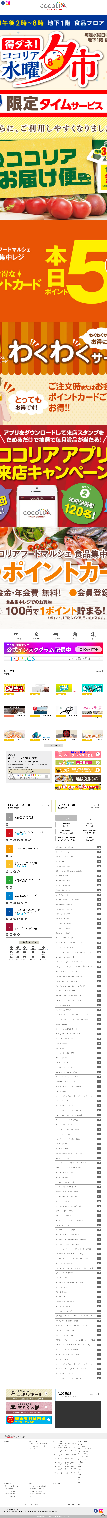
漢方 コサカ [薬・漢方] (78, 1225)
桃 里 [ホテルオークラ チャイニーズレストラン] (78, 1034)
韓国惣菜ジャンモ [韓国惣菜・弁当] (78, 847)
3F (80, 1472)
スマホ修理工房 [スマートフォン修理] (78, 1244)
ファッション (82, 1446)
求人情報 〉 (58, 1483)
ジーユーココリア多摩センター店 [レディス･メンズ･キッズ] (78, 1096)
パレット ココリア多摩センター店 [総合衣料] (78, 1115)
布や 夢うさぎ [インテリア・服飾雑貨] (78, 1191)
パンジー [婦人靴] (78, 1144)
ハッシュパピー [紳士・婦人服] (78, 1053)
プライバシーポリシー (35, 1496)
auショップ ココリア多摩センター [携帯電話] (78, 1220)
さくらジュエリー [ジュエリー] (78, 1125)
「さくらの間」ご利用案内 (37, 1488)
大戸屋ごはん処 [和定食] (78, 1010)
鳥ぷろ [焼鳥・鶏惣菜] (78, 890)
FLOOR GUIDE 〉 (60, 1441)
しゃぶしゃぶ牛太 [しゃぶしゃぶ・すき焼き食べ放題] (78, 1019)
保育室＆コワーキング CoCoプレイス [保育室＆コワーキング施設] (78, 1340)
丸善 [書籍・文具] (78, 1292)
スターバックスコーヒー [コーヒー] (78, 938)
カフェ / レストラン (84, 1456)
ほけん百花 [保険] (78, 1278)
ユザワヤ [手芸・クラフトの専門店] (78, 1196)
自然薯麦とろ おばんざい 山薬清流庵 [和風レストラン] (78, 995)
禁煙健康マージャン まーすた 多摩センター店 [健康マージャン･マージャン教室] (78, 1316)
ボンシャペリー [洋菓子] (78, 923)
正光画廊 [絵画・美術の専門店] (78, 1301)
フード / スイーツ (83, 1459)
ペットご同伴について (11, 1496)
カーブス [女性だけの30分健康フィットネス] (78, 1282)
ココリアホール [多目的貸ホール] (78, 1335)
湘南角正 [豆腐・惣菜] (78, 880)
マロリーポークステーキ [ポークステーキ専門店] (78, 976)
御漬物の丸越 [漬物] (78, 876)
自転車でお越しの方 (10, 1493)
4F (80, 1474)
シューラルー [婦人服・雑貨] (78, 1039)
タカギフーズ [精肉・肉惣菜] (78, 857)
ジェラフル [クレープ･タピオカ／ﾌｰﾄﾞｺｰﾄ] (78, 943)
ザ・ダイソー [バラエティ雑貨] (78, 1182)
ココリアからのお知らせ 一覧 (37, 1446)
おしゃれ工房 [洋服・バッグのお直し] (78, 1235)
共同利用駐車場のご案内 (11, 1488)
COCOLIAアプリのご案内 (36, 1491)
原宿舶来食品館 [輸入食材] (78, 904)
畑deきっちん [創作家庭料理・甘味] (78, 1029)
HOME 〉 (8, 1441)
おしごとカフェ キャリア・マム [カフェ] (78, 972)
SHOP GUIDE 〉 (84, 1441)
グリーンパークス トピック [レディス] (78, 1077)
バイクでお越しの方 (10, 1491)
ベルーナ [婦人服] (78, 1043)
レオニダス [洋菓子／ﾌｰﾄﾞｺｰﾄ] (78, 947)
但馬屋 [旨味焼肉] (78, 1024)
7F (80, 1482)
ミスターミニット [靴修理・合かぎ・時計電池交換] (78, 1239)
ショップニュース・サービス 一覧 (39, 1443)
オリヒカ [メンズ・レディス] (78, 1105)
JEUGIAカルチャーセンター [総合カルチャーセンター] (78, 1326)
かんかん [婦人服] (78, 1091)
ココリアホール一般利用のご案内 (38, 1486)
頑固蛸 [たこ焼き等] (78, 895)
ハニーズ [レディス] (78, 1101)
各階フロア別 (95, 807)
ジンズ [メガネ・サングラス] (78, 1158)
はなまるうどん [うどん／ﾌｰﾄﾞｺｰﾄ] (78, 957)
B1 (80, 1464)
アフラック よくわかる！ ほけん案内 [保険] (78, 1206)
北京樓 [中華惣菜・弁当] (78, 885)
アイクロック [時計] (78, 1148)
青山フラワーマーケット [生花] (78, 1230)
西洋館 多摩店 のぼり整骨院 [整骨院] (78, 1321)
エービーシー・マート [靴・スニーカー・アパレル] (78, 1163)
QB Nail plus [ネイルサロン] (78, 1211)
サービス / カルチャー (85, 1454)
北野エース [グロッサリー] (78, 852)
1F (80, 1467)
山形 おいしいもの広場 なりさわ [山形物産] (78, 871)
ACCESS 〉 (8, 1483)
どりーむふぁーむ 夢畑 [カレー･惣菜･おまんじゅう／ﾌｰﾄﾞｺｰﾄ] (78, 952)
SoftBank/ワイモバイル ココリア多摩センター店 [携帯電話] (78, 1249)
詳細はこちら (94, 1394)
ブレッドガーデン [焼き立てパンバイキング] (78, 1000)
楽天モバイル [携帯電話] (78, 1215)
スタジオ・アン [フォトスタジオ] (78, 1330)
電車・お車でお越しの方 (11, 1486)
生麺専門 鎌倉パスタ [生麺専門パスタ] (78, 981)
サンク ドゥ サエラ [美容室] (78, 1273)
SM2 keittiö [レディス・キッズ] (78, 1081)
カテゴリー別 (95, 805)
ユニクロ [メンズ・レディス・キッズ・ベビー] (78, 1110)
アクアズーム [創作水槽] (78, 1306)
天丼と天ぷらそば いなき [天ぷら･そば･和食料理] (78, 986)
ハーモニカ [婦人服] (78, 1062)
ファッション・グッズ (85, 1449)
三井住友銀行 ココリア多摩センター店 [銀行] (78, 1254)
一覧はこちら (99, 671)
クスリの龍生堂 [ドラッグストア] (78, 1287)
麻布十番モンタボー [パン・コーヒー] (78, 899)
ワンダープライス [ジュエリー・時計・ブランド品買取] (78, 1258)
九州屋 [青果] (78, 861)
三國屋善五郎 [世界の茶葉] (78, 909)
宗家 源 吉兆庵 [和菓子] (78, 933)
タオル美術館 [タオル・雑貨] (78, 1172)
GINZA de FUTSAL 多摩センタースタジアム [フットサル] (78, 1345)
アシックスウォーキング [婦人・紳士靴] (78, 1139)
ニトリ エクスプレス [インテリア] (78, 1187)
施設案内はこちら (28, 942)
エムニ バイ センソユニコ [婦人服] (78, 1072)
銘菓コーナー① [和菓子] (78, 914)
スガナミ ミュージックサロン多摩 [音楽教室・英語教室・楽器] (78, 1268)
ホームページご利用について (37, 1493)
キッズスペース (78, 1297)
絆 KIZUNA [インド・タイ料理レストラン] (78, 991)
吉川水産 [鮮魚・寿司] (78, 866)
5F (80, 1477)
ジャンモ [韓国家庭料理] (78, 1005)
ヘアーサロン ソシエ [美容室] (78, 1311)
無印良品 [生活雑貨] (78, 1177)
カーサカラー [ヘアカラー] (78, 1201)
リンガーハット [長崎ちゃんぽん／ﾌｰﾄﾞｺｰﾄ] (78, 962)
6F (80, 1479)
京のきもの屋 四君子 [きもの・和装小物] (78, 1086)
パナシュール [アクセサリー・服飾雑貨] (78, 1129)
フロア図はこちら (44, 805)
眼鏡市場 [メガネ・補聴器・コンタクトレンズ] (78, 1153)
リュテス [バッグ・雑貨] (78, 1134)
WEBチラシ (33, 1448)
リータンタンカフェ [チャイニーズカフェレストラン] (78, 1015)
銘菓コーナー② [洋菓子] (78, 919)
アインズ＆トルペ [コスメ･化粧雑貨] (78, 1120)
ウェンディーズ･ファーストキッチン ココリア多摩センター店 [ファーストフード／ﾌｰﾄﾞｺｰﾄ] (78, 966)
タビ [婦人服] (78, 1048)
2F (80, 1469)
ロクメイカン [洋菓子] (78, 928)
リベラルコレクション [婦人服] (78, 1067)
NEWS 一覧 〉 (34, 1441)
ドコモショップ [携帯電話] (78, 1263)
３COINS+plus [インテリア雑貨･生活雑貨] (78, 1168)
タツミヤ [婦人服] (78, 1058)
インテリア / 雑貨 (83, 1451)
